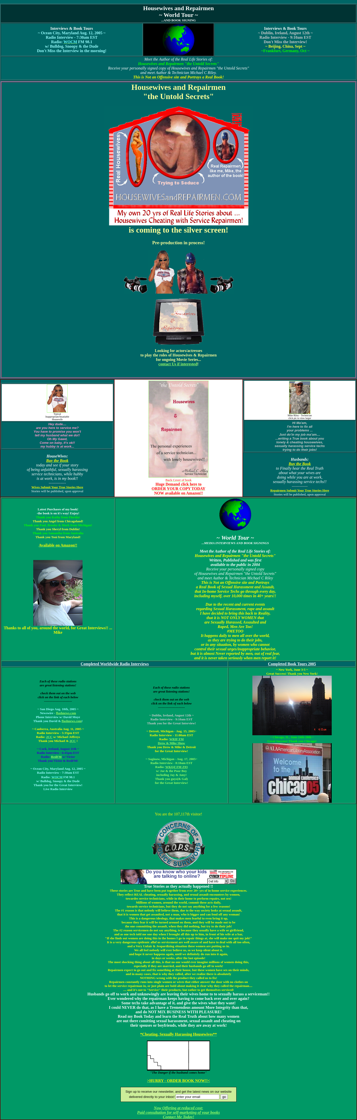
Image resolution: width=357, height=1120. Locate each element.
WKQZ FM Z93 (176, 767)
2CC (49, 737)
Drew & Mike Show (171, 743)
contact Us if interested (177, 364)
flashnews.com (66, 713)
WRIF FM (176, 739)
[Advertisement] (178, 2)
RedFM (56, 757)
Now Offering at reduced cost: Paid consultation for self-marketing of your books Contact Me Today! (178, 1112)
